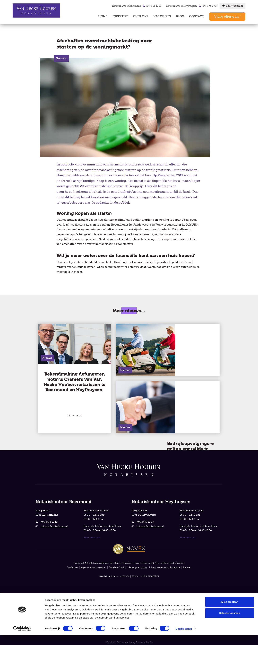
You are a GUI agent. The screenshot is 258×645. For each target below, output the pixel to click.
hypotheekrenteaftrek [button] (81, 192)
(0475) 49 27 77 (210, 6)
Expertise (120, 16)
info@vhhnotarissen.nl (54, 521)
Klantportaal (234, 5)
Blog (180, 16)
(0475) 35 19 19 (153, 6)
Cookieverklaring (117, 563)
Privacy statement (158, 563)
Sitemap (187, 563)
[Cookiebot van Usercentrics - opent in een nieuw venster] (22, 638)
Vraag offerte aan (227, 16)
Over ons (140, 16)
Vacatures (162, 16)
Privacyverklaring (138, 563)
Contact (196, 16)
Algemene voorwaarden (93, 563)
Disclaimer (72, 563)
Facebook (175, 563)
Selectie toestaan (229, 622)
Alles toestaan (229, 611)
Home (102, 16)
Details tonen (184, 638)
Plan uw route (92, 532)
